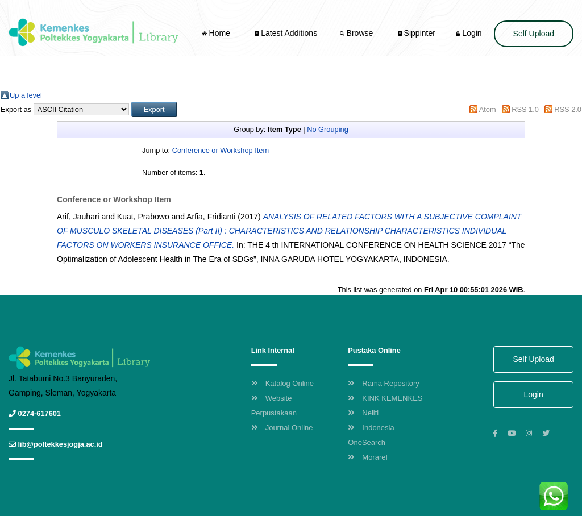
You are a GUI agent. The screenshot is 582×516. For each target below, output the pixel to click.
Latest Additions (286, 33)
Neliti (363, 413)
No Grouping (327, 129)
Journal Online (282, 427)
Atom (487, 109)
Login (468, 33)
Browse (357, 33)
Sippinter (416, 33)
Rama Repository (383, 383)
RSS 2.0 (567, 109)
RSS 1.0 (525, 109)
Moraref (368, 457)
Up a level (26, 95)
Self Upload (533, 33)
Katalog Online (282, 383)
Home (217, 33)
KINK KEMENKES (385, 398)
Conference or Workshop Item (220, 150)
